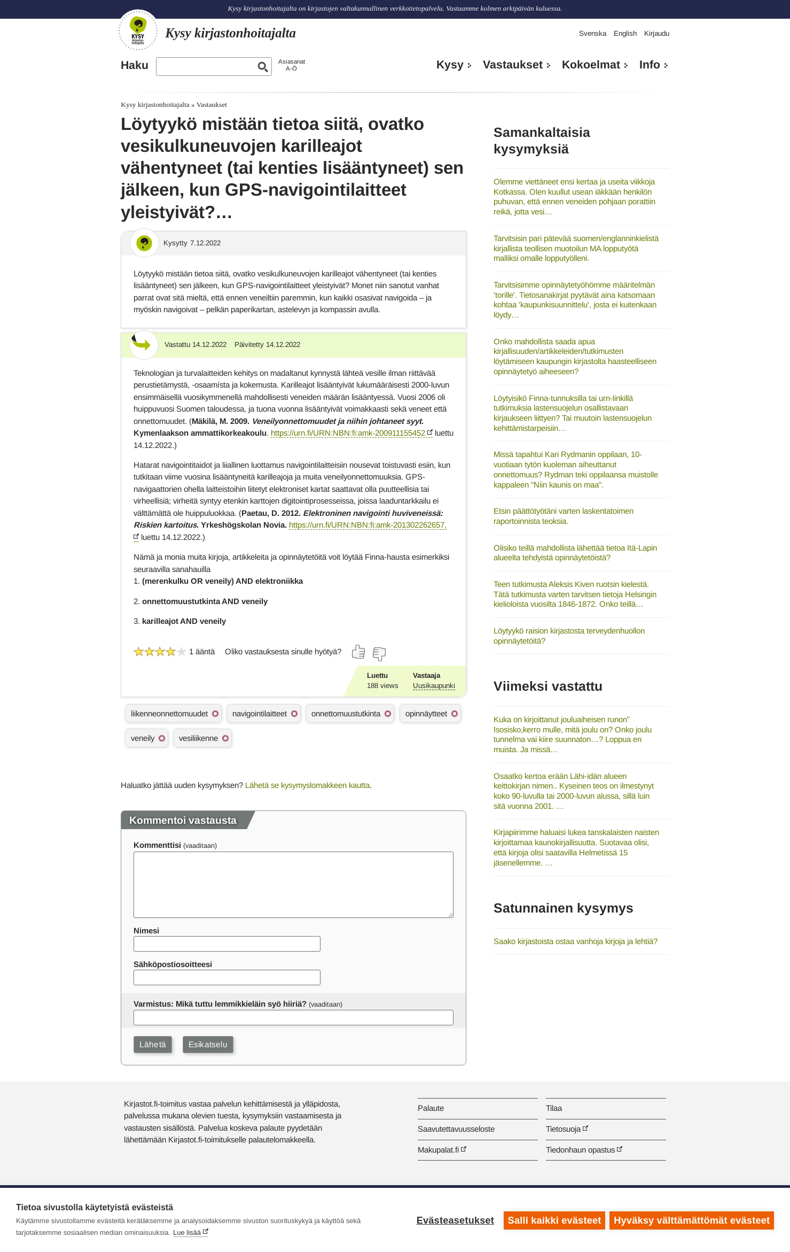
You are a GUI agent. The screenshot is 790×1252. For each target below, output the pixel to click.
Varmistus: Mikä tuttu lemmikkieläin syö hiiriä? (220, 1003)
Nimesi (146, 930)
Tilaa (554, 1107)
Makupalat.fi (438, 1149)
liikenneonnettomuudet (169, 713)
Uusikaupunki (434, 686)
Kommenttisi (157, 844)
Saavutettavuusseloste (456, 1128)
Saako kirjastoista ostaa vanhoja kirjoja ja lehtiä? (576, 941)
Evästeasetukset (454, 1220)
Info (649, 64)
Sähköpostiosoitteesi (173, 964)
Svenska (592, 33)
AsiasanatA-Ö (291, 65)
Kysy (450, 64)
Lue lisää (187, 1232)
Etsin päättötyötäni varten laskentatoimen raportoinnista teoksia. (563, 515)
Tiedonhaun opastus (580, 1149)
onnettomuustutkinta (345, 713)
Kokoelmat (591, 64)
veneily (142, 738)
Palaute (431, 1107)
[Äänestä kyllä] (359, 652)
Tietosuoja (563, 1128)
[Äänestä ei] (379, 654)
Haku (134, 65)
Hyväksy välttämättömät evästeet (692, 1220)
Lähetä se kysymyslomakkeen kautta (307, 785)
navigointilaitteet (259, 713)
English (625, 33)
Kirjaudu (656, 33)
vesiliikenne (198, 738)
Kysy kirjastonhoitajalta (155, 105)
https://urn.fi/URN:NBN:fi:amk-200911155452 (348, 432)
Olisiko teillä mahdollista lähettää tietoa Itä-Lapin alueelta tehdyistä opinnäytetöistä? (575, 552)
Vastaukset (513, 64)
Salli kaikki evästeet (553, 1220)
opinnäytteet (426, 713)
